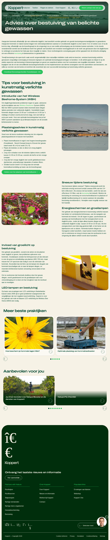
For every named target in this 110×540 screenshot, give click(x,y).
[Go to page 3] (55, 359)
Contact (42, 502)
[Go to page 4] (57, 359)
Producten (26, 8)
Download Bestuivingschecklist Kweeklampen (22, 72)
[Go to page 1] (50, 359)
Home (5, 15)
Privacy (72, 536)
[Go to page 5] (59, 359)
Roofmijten (9, 489)
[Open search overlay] (69, 7)
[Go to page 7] (61, 408)
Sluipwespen (9, 498)
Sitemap (102, 536)
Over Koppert (61, 8)
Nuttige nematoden (12, 502)
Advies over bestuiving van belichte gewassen (80, 15)
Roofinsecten (10, 493)
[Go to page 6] (59, 408)
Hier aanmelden (14, 477)
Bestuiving (16, 15)
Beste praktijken (53, 15)
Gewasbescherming (12, 510)
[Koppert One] (73, 7)
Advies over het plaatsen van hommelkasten (21, 172)
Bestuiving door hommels (33, 15)
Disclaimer (80, 536)
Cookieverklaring (91, 536)
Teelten (35, 8)
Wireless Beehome (26, 105)
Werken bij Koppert (46, 498)
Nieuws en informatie (47, 493)
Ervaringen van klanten (82, 489)
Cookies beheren (61, 536)
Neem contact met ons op (91, 8)
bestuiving (18, 53)
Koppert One (78, 498)
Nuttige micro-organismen (14, 506)
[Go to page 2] (53, 359)
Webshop (77, 493)
